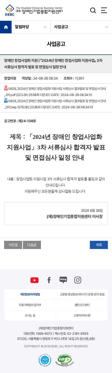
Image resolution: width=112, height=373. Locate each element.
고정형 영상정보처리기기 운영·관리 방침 (82, 294)
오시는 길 (30, 315)
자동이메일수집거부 (30, 305)
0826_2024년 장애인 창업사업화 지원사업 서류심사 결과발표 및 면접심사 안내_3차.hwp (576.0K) (55, 103)
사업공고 (61, 26)
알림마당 (22, 26)
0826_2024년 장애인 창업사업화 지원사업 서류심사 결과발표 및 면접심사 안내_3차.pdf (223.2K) (55, 91)
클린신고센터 (82, 305)
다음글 (31, 245)
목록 (99, 245)
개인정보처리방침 (30, 294)
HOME (6, 27)
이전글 (13, 245)
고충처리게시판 (82, 315)
